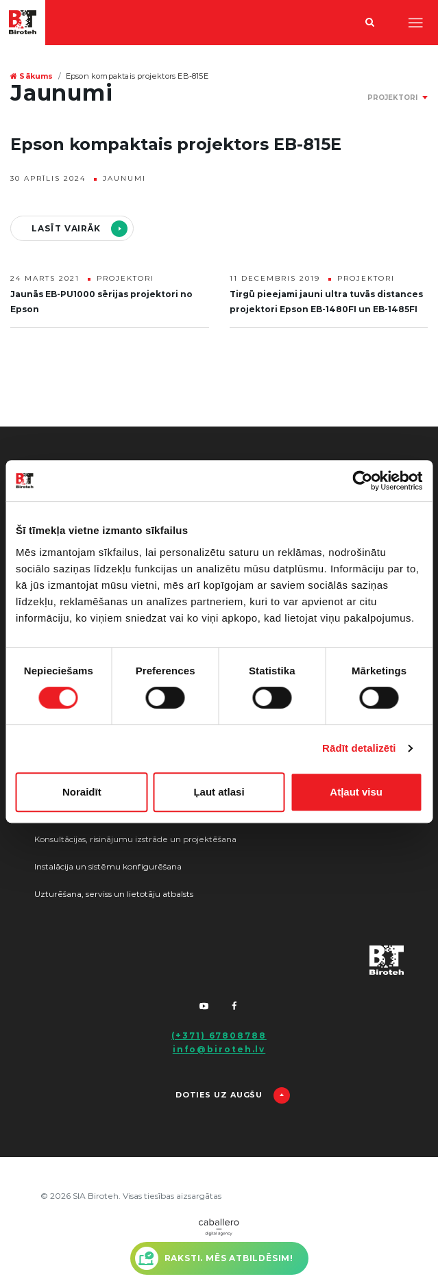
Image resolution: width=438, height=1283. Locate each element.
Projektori (125, 278)
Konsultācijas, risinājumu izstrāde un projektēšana (135, 839)
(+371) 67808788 (219, 1036)
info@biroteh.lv (219, 1049)
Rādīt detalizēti (359, 748)
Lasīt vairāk (66, 229)
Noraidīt (81, 792)
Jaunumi (124, 178)
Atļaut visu (356, 792)
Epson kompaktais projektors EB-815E (137, 76)
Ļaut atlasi (218, 792)
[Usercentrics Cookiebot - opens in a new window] (362, 480)
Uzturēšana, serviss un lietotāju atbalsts (113, 894)
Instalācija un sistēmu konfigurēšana (108, 867)
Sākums (31, 76)
